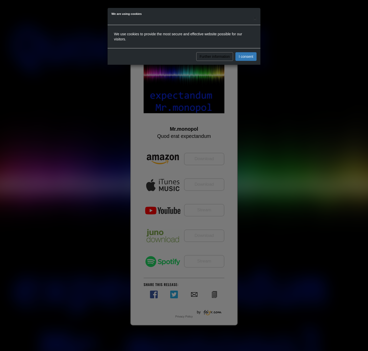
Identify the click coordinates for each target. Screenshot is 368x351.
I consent (246, 56)
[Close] (255, 18)
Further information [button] (215, 56)
